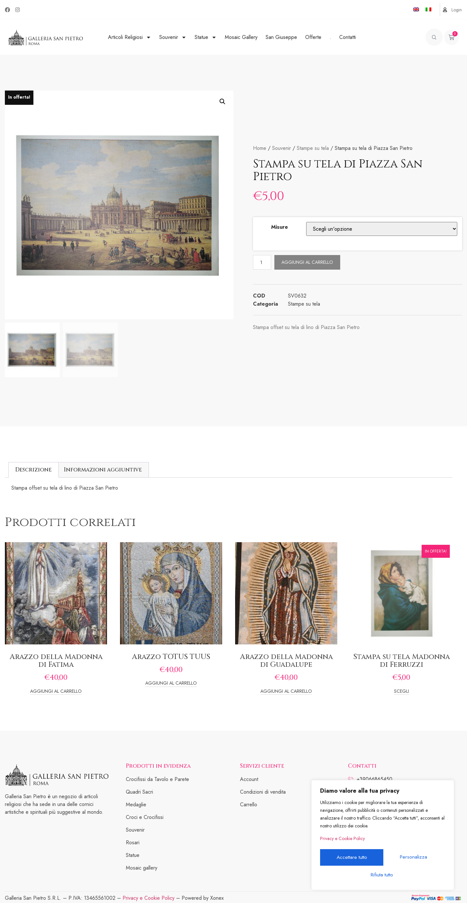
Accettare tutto (382, 875)
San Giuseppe (281, 37)
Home (259, 148)
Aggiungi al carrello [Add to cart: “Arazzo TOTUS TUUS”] (171, 683)
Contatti (347, 37)
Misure (279, 227)
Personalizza (351, 858)
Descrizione (33, 469)
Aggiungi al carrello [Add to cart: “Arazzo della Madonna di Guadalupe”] (286, 691)
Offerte (313, 37)
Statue (206, 37)
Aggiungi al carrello (308, 262)
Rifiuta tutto (413, 858)
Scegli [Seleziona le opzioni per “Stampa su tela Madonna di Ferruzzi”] (401, 691)
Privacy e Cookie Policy (342, 841)
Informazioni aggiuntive (103, 469)
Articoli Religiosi (129, 37)
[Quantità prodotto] (262, 262)
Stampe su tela (313, 148)
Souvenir (172, 37)
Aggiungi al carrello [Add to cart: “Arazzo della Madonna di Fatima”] (56, 691)
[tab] (33, 470)
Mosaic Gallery (241, 37)
